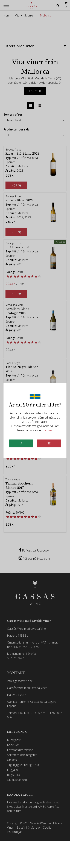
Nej (49, 443)
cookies (47, 430)
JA (21, 443)
